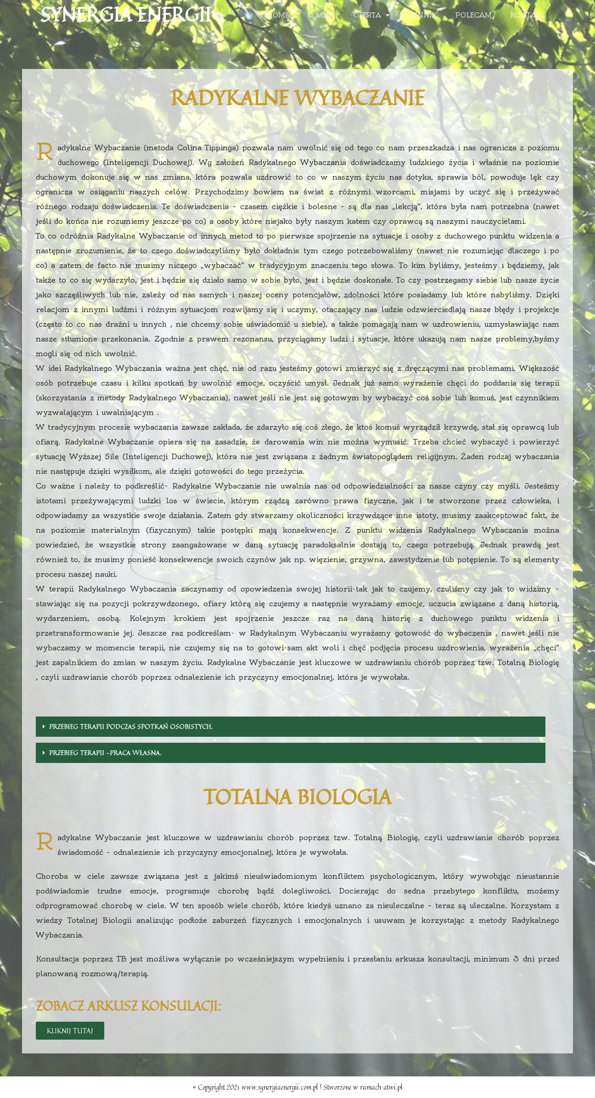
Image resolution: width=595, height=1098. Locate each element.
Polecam (473, 15)
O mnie (321, 15)
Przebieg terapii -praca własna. (105, 752)
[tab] (290, 727)
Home (278, 15)
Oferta (372, 15)
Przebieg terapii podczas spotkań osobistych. (131, 726)
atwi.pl (393, 1087)
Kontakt (527, 15)
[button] (70, 1031)
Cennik (422, 15)
